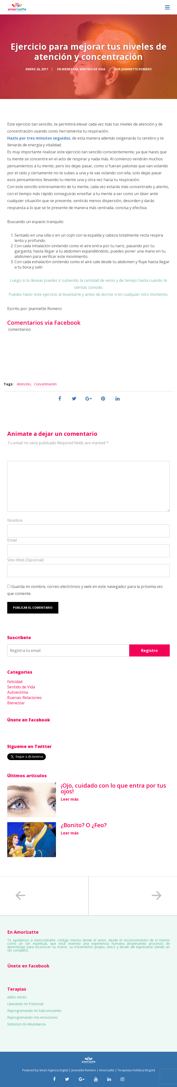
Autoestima (17, 692)
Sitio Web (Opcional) (25, 560)
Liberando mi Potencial (25, 1004)
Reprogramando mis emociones (32, 1017)
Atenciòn (24, 384)
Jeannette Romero (136, 69)
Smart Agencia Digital (53, 1070)
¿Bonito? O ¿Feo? (84, 825)
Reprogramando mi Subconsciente (34, 1010)
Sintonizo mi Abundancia (26, 1024)
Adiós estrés (17, 997)
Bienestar (70, 69)
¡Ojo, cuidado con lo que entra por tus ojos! (113, 788)
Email (12, 540)
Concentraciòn (45, 384)
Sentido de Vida (92, 69)
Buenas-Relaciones (24, 697)
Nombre (14, 520)
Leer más (70, 799)
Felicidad (14, 681)
